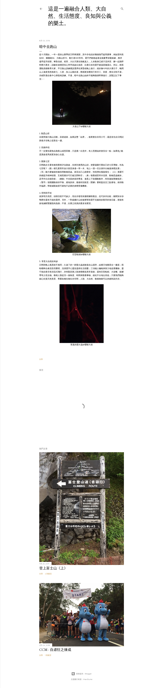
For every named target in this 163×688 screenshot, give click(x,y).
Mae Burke (87, 679)
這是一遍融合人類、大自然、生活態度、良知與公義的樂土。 (80, 16)
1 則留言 (48, 655)
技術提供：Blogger (81, 674)
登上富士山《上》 (53, 568)
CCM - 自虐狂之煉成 (55, 649)
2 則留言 (48, 574)
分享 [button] (41, 359)
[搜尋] (122, 8)
